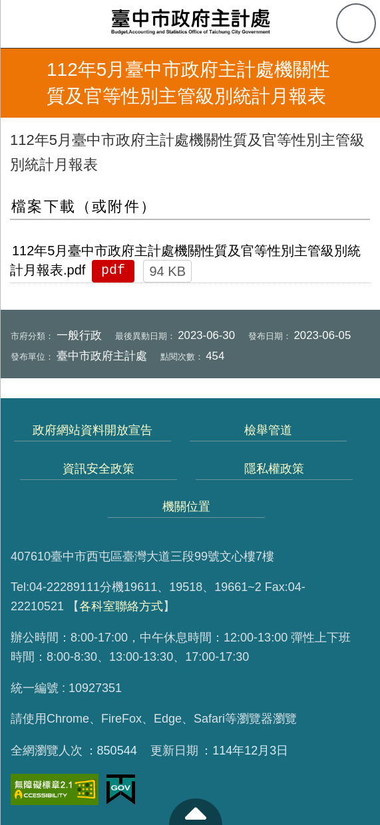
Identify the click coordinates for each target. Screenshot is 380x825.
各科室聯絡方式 (121, 606)
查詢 (356, 23)
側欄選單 (24, 24)
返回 (21, 83)
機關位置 (186, 506)
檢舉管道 (268, 430)
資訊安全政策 (98, 468)
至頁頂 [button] (195, 811)
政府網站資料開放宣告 (92, 430)
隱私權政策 (274, 468)
